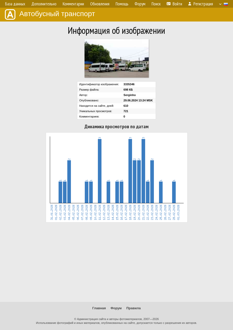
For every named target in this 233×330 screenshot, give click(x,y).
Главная (99, 308)
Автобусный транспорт (50, 14)
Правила (133, 308)
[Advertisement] (116, 262)
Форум (116, 308)
